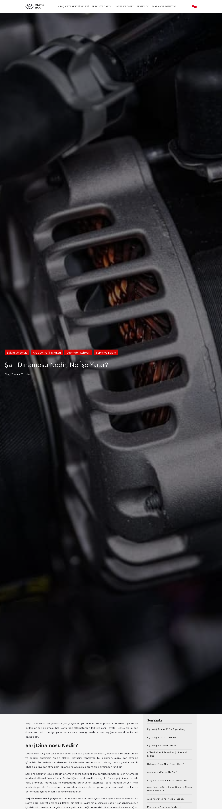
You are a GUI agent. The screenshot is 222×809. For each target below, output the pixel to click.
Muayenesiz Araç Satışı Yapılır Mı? (164, 806)
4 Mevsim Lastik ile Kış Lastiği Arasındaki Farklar (167, 754)
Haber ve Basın (124, 6)
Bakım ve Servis (17, 352)
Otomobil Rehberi (78, 352)
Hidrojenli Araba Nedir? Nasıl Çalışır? (166, 763)
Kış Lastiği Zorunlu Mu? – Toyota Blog (166, 729)
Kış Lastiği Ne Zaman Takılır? (161, 745)
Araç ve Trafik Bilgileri (73, 6)
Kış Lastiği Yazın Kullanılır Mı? (161, 737)
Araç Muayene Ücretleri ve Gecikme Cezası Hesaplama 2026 (169, 788)
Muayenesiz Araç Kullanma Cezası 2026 (167, 780)
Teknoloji (143, 6)
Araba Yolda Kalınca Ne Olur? (162, 772)
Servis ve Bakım (102, 6)
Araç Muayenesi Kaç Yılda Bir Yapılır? (165, 798)
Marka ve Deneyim (164, 6)
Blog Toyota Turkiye (18, 374)
